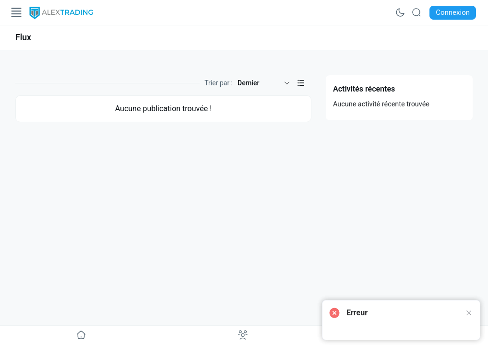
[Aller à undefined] (81, 335)
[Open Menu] (16, 12)
